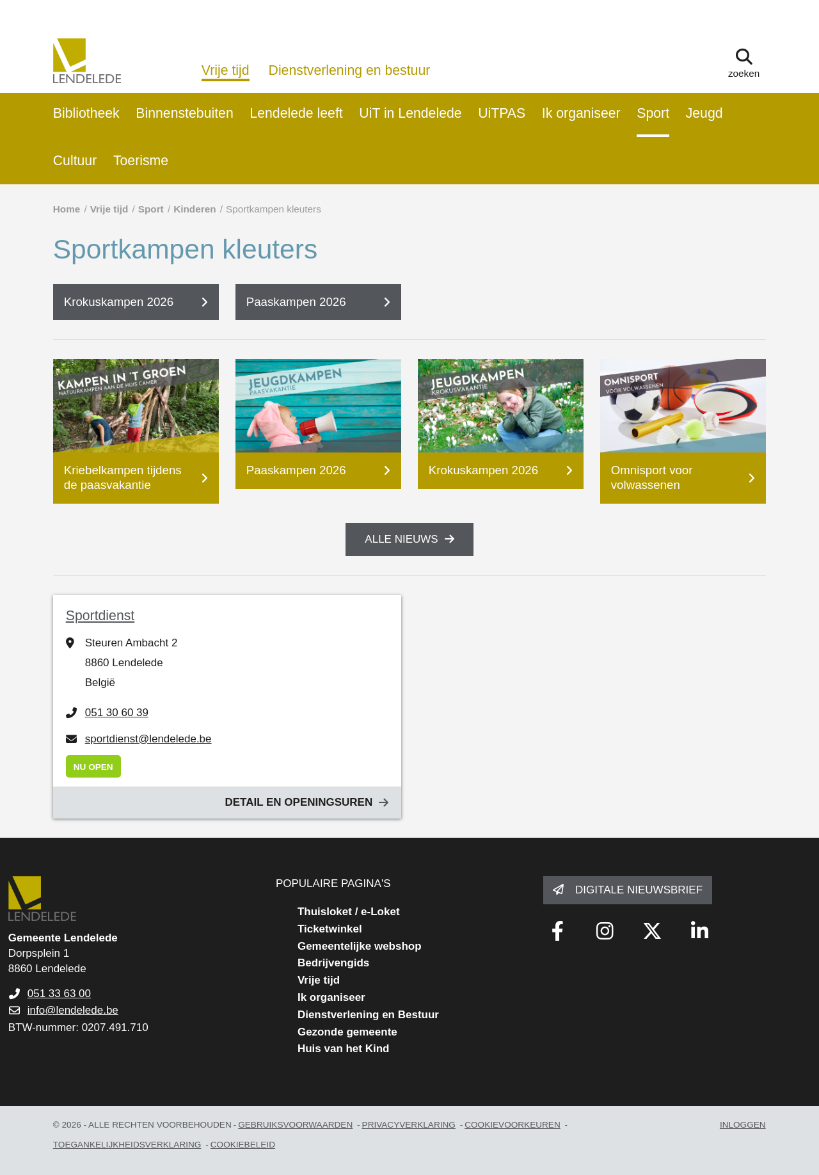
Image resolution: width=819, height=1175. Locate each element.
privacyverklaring (409, 1125)
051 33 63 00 (59, 993)
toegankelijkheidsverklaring (127, 1144)
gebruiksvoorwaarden (295, 1125)
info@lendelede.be (73, 1010)
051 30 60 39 (116, 713)
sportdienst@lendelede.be (148, 739)
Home (67, 209)
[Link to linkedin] (699, 931)
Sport (653, 113)
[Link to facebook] (557, 931)
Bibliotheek (86, 113)
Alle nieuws (401, 539)
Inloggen (743, 1125)
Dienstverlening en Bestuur (368, 1015)
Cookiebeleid (243, 1144)
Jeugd (704, 113)
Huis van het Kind (344, 1049)
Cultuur (75, 160)
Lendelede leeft (296, 113)
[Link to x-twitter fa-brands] (652, 931)
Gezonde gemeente (347, 1032)
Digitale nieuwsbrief (639, 890)
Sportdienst (100, 615)
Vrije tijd (226, 70)
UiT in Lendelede (410, 113)
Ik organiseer (581, 113)
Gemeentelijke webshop (360, 946)
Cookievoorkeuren (513, 1125)
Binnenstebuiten (184, 113)
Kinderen (194, 209)
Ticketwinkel (330, 929)
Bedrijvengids (333, 963)
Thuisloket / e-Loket (349, 912)
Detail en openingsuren (298, 802)
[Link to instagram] (605, 931)
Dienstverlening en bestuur (350, 70)
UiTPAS (501, 113)
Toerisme (140, 160)
